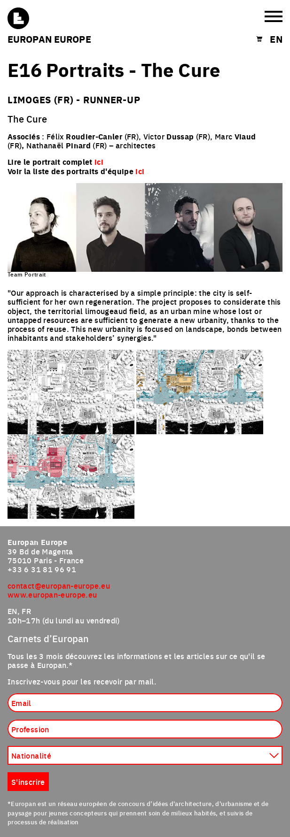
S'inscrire (28, 781)
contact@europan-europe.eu (59, 585)
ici (139, 171)
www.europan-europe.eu (52, 594)
